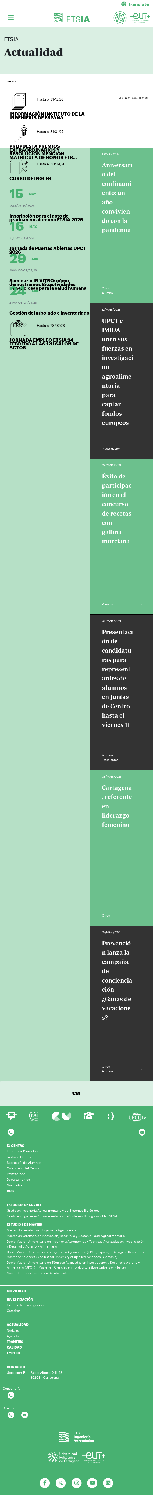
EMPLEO (13, 1353)
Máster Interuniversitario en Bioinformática (38, 1273)
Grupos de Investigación (25, 1305)
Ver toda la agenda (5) (133, 97)
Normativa (14, 1185)
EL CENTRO (15, 1145)
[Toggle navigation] (11, 18)
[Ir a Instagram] (76, 1483)
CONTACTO (16, 1367)
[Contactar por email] (24, 1415)
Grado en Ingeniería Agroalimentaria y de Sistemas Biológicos (53, 1210)
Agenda (13, 1336)
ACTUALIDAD (18, 1324)
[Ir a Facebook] (44, 1483)
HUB (10, 1191)
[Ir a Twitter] (60, 1483)
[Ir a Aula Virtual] (89, 1118)
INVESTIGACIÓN (20, 1299)
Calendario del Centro (23, 1168)
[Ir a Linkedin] (108, 1483)
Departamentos (18, 1179)
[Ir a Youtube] (92, 1483)
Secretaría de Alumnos (24, 1162)
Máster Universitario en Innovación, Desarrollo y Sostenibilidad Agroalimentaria (66, 1236)
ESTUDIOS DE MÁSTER (24, 1224)
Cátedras (13, 1310)
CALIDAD (14, 1347)
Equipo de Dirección (22, 1151)
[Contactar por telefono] (11, 1132)
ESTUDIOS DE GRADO (24, 1205)
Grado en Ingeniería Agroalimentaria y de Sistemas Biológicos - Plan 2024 (62, 1216)
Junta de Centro (19, 1157)
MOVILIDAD (16, 1291)
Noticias (13, 1330)
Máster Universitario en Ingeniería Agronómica (41, 1230)
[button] (117, 4)
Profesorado (16, 1174)
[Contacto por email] (142, 1132)
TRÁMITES (15, 1341)
